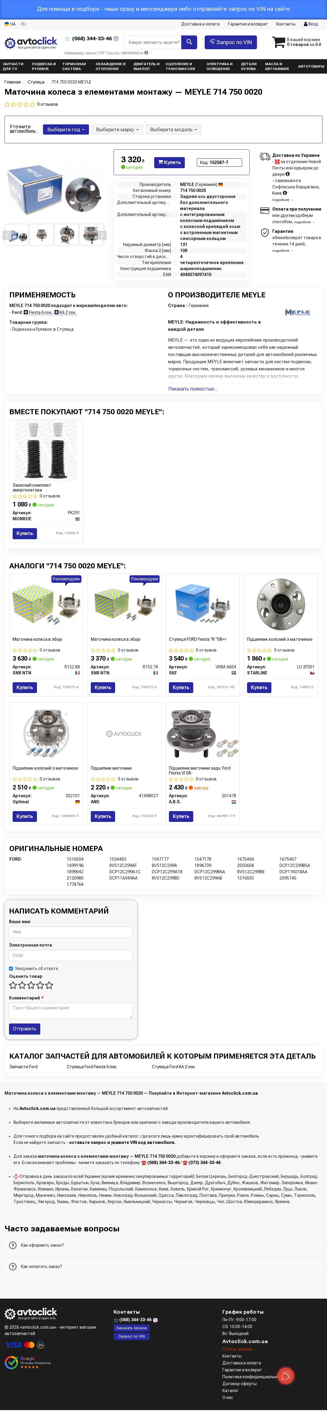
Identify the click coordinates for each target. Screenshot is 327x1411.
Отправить (24, 1029)
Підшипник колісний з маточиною (280, 639)
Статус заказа (237, 1350)
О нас (227, 1398)
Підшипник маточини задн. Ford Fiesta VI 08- (200, 770)
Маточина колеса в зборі (37, 639)
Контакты (285, 24)
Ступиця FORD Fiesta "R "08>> (197, 639)
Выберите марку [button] (117, 129)
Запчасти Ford (23, 1067)
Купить (169, 162)
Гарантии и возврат (242, 1370)
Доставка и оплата (200, 24)
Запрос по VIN (229, 42)
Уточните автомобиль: (23, 129)
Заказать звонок (131, 1328)
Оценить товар (25, 977)
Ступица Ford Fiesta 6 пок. (92, 1067)
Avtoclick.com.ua (240, 1093)
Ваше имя (19, 922)
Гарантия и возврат (248, 24)
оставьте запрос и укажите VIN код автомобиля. (122, 1143)
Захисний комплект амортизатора (32, 487)
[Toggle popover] (286, 1376)
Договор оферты (239, 1384)
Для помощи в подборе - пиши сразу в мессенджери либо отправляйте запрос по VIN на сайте (163, 8)
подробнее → (282, 200)
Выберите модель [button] (173, 129)
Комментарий (26, 998)
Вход (311, 24)
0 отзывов (47, 104)
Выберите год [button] (65, 129)
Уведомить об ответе (33, 969)
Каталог (230, 1391)
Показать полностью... (193, 389)
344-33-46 (89, 38)
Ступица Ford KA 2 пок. (174, 1067)
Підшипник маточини (111, 768)
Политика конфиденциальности (254, 1377)
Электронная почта (30, 945)
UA (10, 24)
